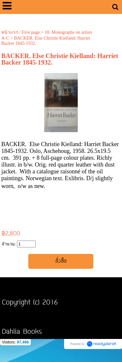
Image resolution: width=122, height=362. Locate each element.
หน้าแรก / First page (20, 32)
